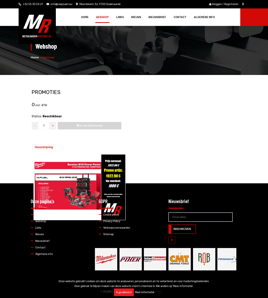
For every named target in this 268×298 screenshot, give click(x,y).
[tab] (44, 147)
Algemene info (204, 17)
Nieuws (136, 17)
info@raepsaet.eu (59, 4)
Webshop (102, 17)
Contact (180, 17)
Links (120, 17)
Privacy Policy (111, 221)
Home (85, 17)
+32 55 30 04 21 (31, 4)
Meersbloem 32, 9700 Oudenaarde (98, 4)
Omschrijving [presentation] (44, 147)
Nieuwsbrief (157, 17)
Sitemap (108, 234)
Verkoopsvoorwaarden (116, 227)
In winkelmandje (89, 125)
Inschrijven (182, 229)
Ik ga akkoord (124, 292)
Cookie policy (111, 214)
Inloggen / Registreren (223, 4)
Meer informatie (144, 292)
